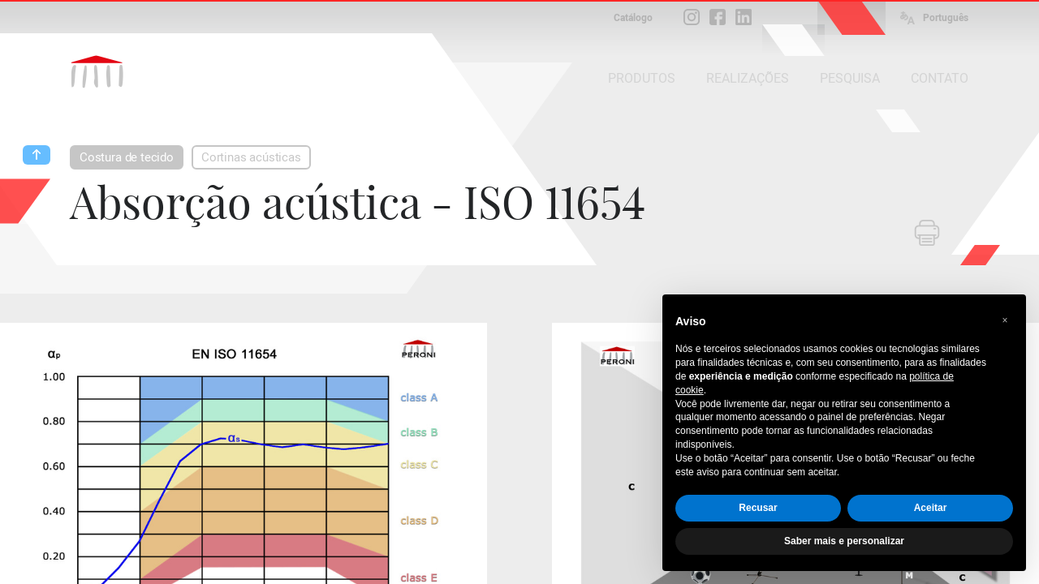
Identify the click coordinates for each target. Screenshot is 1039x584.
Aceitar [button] (930, 507)
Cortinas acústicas (251, 157)
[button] (1005, 320)
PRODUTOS (641, 78)
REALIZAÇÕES (747, 78)
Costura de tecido (127, 157)
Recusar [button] (758, 507)
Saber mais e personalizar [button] (844, 541)
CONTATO (939, 78)
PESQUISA (850, 78)
